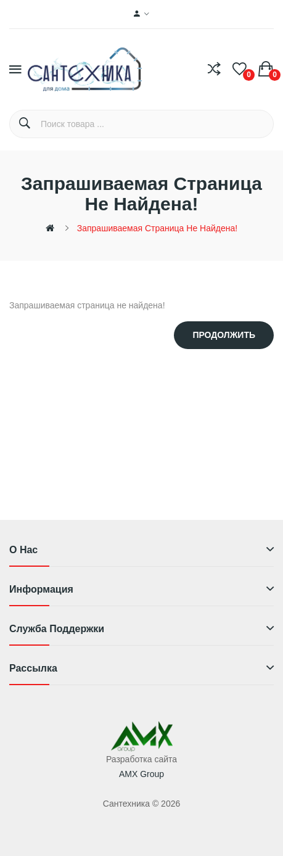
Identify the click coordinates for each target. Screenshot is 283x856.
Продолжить (223, 335)
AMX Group (141, 774)
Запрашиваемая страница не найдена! (157, 228)
